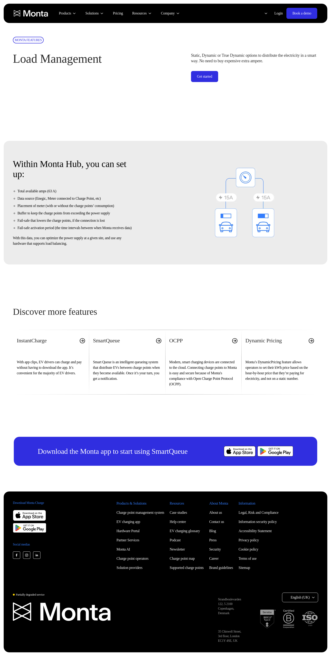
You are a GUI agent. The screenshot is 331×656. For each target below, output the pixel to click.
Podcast (175, 540)
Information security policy (258, 522)
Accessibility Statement (255, 531)
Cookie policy (248, 549)
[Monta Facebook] (16, 555)
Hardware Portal (128, 531)
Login (278, 13)
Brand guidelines (221, 568)
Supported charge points (187, 568)
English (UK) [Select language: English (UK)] (300, 597)
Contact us (216, 522)
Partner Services (128, 540)
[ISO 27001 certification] (310, 619)
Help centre (178, 522)
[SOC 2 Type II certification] (268, 619)
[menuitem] (67, 13)
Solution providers (130, 568)
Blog (212, 531)
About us (215, 512)
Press (213, 540)
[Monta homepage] (31, 13)
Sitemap (244, 568)
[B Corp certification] (288, 619)
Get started (204, 76)
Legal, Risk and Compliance (259, 512)
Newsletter (177, 549)
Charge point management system (140, 512)
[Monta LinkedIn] (36, 555)
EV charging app (128, 522)
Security (215, 549)
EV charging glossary (185, 531)
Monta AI (123, 549)
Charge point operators (132, 558)
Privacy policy (249, 540)
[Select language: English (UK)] (263, 13)
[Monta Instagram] (26, 555)
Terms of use (248, 558)
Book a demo (301, 13)
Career (214, 558)
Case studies (178, 512)
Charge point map (182, 558)
